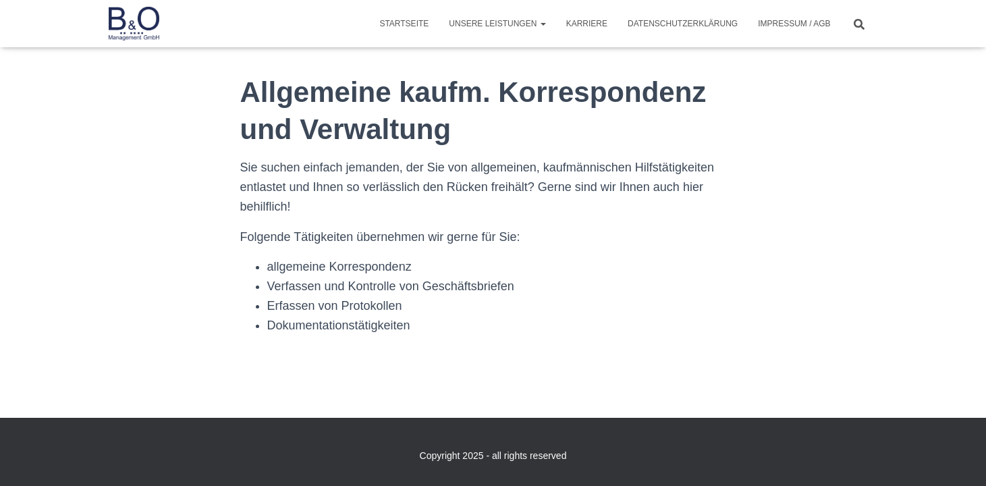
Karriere (586, 23)
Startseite (404, 23)
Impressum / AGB (794, 23)
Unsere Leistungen (497, 23)
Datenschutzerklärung (683, 23)
